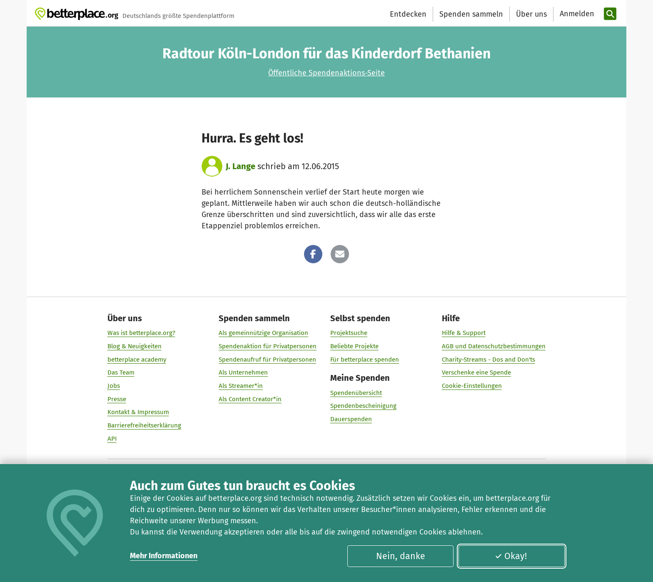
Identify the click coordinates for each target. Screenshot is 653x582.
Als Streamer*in (241, 386)
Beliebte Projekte (354, 346)
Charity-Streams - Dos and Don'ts (488, 359)
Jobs (113, 386)
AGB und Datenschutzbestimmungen (494, 346)
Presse (116, 399)
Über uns (531, 14)
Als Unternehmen (243, 372)
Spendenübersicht (356, 393)
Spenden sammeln (471, 14)
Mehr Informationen (163, 555)
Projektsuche (348, 333)
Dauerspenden (351, 419)
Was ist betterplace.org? (141, 333)
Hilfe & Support (464, 333)
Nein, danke (400, 556)
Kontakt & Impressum (138, 412)
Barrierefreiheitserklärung (144, 425)
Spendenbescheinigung (363, 406)
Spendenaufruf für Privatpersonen (267, 359)
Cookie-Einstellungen (472, 386)
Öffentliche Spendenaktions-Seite (326, 72)
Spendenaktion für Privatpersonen (268, 346)
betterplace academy (136, 359)
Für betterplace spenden (364, 359)
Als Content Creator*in (250, 399)
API (112, 438)
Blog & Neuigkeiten (134, 346)
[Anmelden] (575, 13)
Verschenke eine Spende (476, 372)
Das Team (121, 372)
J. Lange (240, 166)
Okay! (511, 556)
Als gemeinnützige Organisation (263, 333)
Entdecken (408, 14)
